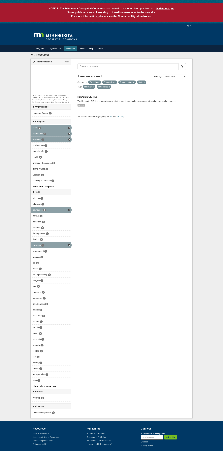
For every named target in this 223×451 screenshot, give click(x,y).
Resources (70, 48)
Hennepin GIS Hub (87, 97)
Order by (157, 76)
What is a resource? (41, 433)
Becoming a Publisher (96, 437)
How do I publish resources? (99, 444)
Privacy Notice (147, 445)
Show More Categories (43, 186)
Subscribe (170, 437)
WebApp (81, 105)
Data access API (40, 444)
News (82, 48)
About (100, 48)
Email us (144, 442)
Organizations (55, 48)
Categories (39, 48)
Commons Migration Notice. (135, 16)
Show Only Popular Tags (44, 386)
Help (91, 48)
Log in (188, 26)
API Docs (120, 117)
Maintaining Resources (43, 440)
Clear (66, 62)
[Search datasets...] (128, 66)
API (111, 117)
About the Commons (96, 433)
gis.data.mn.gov (164, 8)
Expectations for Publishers (99, 440)
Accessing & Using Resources (46, 437)
